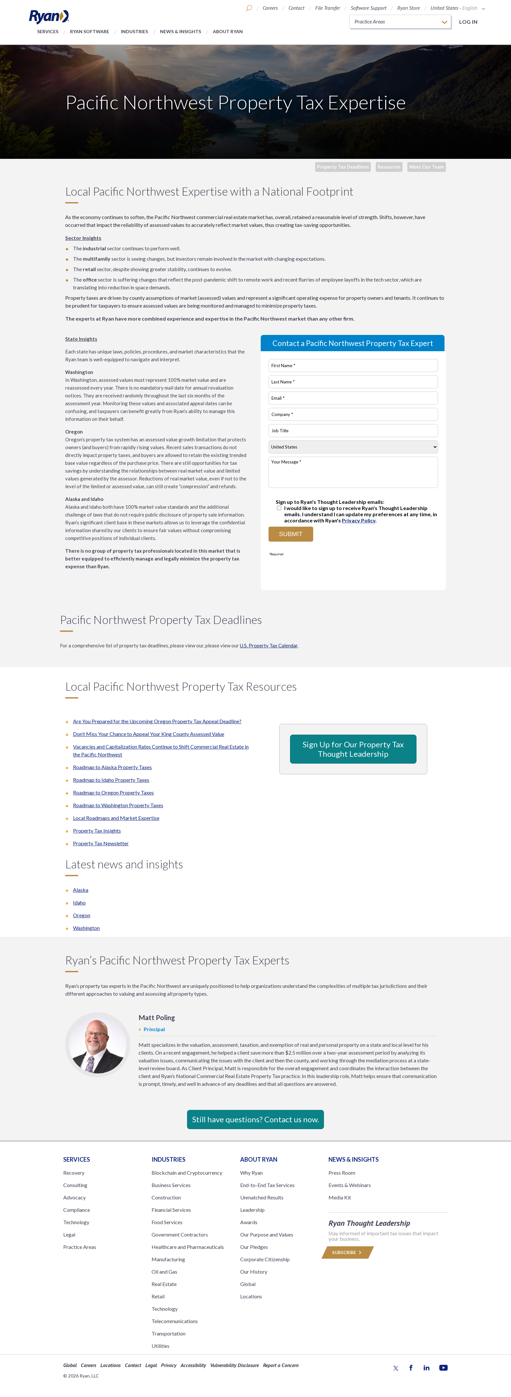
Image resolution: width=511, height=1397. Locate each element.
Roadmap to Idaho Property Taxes (111, 780)
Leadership (252, 1210)
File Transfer (327, 8)
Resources (389, 167)
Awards (248, 1222)
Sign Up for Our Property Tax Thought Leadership (353, 749)
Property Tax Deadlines (343, 167)
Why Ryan (251, 1172)
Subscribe (347, 1252)
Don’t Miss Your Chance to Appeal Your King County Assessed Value (148, 734)
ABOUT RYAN (258, 1159)
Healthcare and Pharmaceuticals (188, 1247)
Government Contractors (180, 1234)
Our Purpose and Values (266, 1234)
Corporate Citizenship (265, 1259)
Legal (69, 1234)
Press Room (341, 1172)
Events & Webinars (349, 1185)
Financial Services (171, 1210)
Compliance (76, 1210)
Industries (134, 31)
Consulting (75, 1185)
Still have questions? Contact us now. (255, 1119)
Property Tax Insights (97, 830)
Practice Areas (79, 1247)
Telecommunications (175, 1321)
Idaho (79, 902)
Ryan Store (408, 8)
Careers (270, 8)
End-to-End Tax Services (267, 1185)
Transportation (168, 1333)
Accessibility (193, 1365)
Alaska (80, 890)
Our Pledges (254, 1247)
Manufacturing (168, 1259)
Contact (296, 8)
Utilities (160, 1346)
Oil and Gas (164, 1271)
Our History (253, 1271)
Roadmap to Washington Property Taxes (118, 805)
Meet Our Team (426, 167)
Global (248, 1284)
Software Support (369, 8)
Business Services (171, 1185)
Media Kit (339, 1197)
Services (47, 31)
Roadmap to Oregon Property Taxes (113, 792)
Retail (158, 1296)
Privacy (168, 1365)
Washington (86, 928)
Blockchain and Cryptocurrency (187, 1172)
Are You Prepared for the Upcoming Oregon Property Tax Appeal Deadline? (157, 721)
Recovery (73, 1172)
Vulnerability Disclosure (234, 1365)
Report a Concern (281, 1365)
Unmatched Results (262, 1197)
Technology (76, 1222)
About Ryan (228, 31)
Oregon (81, 915)
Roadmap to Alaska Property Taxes (112, 767)
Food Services (167, 1222)
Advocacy (74, 1197)
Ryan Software (89, 31)
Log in (468, 22)
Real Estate (164, 1284)
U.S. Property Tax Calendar (269, 645)
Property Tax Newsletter (101, 843)
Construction (166, 1197)
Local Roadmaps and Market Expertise (116, 818)
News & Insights (180, 31)
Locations (251, 1296)
